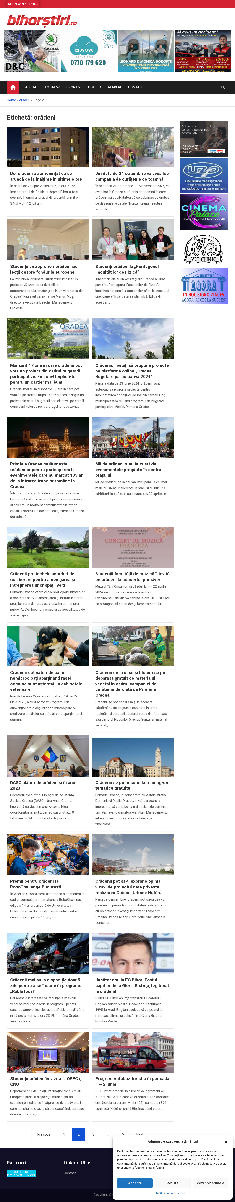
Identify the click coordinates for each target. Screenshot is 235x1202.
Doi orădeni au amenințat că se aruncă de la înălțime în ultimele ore (46, 176)
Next (139, 1134)
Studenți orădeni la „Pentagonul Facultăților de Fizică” (127, 269)
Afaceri (114, 87)
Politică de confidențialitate (173, 1193)
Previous (43, 1134)
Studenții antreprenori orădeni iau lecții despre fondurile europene (44, 269)
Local (50, 87)
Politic (94, 87)
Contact (136, 87)
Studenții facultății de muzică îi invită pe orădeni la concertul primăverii (132, 576)
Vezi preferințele (210, 1183)
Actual (31, 87)
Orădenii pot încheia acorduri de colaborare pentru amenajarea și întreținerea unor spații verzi (42, 579)
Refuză (172, 1183)
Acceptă (135, 1183)
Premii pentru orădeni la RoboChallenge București (35, 884)
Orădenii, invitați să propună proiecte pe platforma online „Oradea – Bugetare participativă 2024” (132, 371)
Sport (71, 87)
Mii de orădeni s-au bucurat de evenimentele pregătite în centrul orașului (128, 469)
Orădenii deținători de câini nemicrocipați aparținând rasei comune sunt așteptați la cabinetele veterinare (46, 681)
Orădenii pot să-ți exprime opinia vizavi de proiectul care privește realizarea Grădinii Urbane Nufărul (129, 887)
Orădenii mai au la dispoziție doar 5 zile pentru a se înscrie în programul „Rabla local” (46, 985)
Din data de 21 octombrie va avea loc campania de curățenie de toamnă (132, 176)
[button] (226, 1141)
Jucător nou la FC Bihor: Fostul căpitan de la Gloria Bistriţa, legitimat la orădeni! (132, 985)
